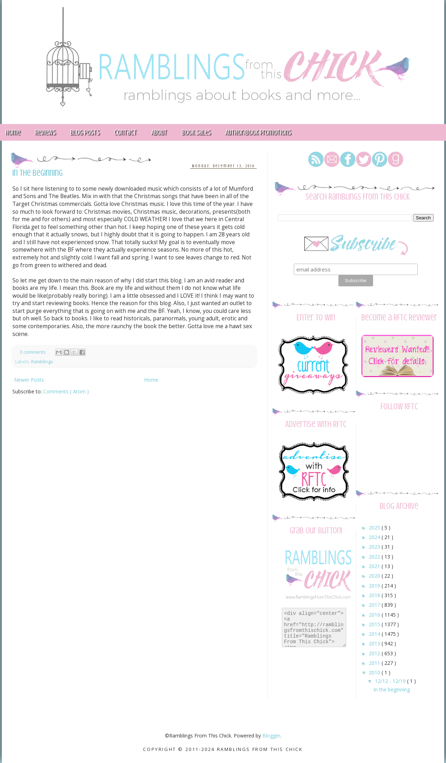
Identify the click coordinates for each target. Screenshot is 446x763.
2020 (375, 575)
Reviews (45, 132)
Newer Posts (29, 379)
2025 (375, 527)
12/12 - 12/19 (391, 681)
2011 (375, 663)
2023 (375, 546)
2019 (375, 585)
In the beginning (37, 173)
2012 (375, 653)
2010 (375, 672)
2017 (375, 604)
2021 (375, 566)
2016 (375, 614)
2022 (375, 556)
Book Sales (196, 132)
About (159, 132)
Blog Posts (84, 132)
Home (151, 379)
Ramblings (42, 362)
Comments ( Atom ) (66, 391)
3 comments (33, 352)
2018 (375, 595)
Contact (125, 132)
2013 (375, 643)
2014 (375, 633)
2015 (375, 624)
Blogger (271, 735)
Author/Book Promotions (258, 132)
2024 (375, 537)
